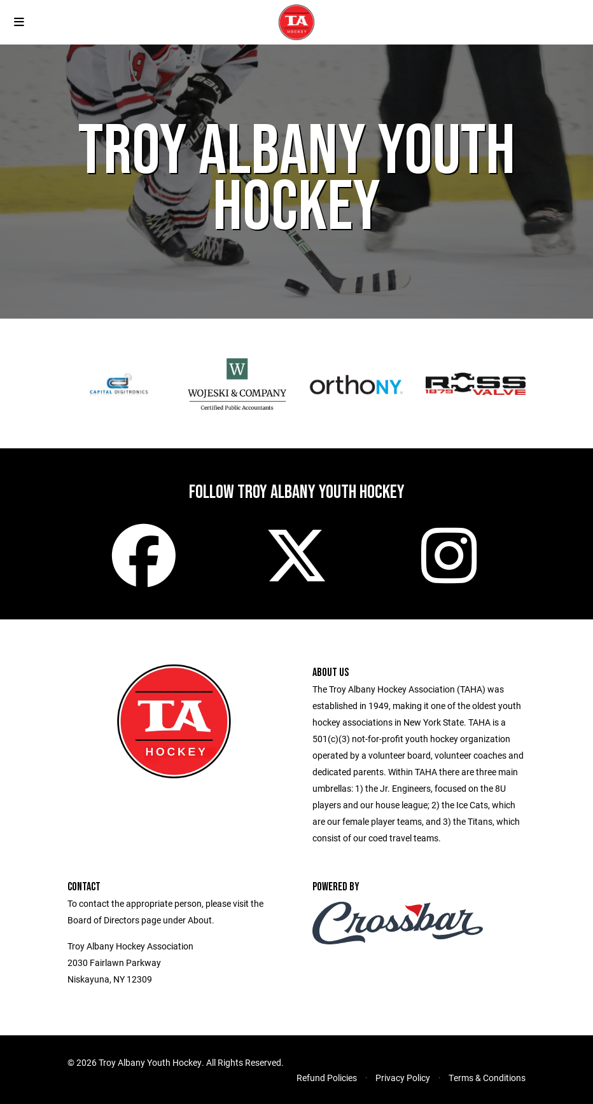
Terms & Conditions (487, 1078)
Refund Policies (326, 1078)
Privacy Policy (402, 1078)
